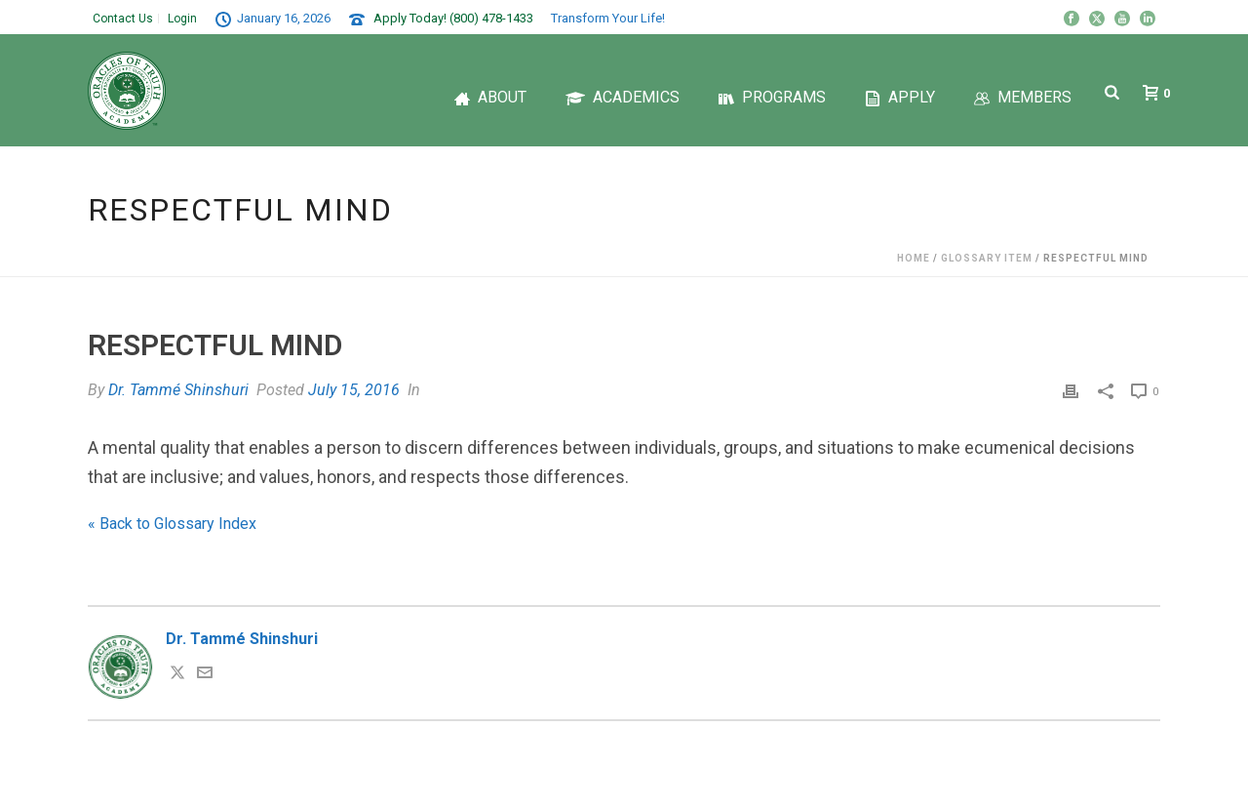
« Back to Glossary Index (172, 523)
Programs (772, 97)
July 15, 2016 (354, 390)
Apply (900, 97)
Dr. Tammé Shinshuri (178, 390)
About (490, 97)
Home (913, 258)
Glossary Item (987, 258)
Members (1023, 97)
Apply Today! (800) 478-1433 (453, 18)
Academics (623, 97)
